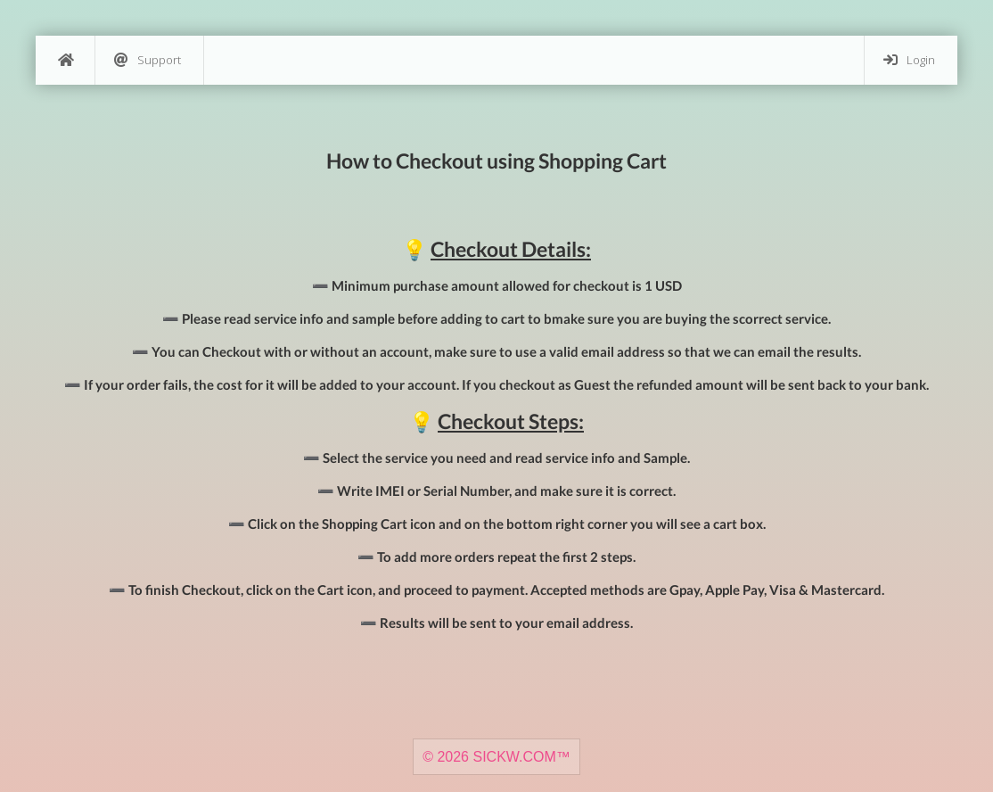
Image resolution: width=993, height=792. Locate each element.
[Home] (65, 60)
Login (909, 60)
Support (147, 60)
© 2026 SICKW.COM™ (496, 756)
